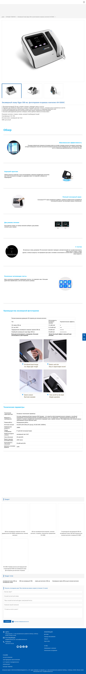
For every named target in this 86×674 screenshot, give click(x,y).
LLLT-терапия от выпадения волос (11, 662)
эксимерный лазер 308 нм (10, 581)
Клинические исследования (50, 650)
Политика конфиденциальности (21, 621)
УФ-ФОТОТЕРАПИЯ (7, 657)
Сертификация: (6, 116)
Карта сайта (47, 641)
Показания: (5, 114)
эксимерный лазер (8, 582)
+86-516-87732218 (9, 643)
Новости (46, 638)
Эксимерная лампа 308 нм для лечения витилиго (65, 581)
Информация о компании (50, 648)
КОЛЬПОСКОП (6, 664)
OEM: (3, 119)
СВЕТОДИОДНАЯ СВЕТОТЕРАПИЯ (11, 659)
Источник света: (6, 118)
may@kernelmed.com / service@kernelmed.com (16, 639)
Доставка (46, 634)
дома (3, 16)
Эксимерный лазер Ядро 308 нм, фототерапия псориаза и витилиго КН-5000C (36, 16)
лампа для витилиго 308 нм (42, 581)
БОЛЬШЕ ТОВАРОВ (10, 16)
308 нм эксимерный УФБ (26, 581)
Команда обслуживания (49, 636)
